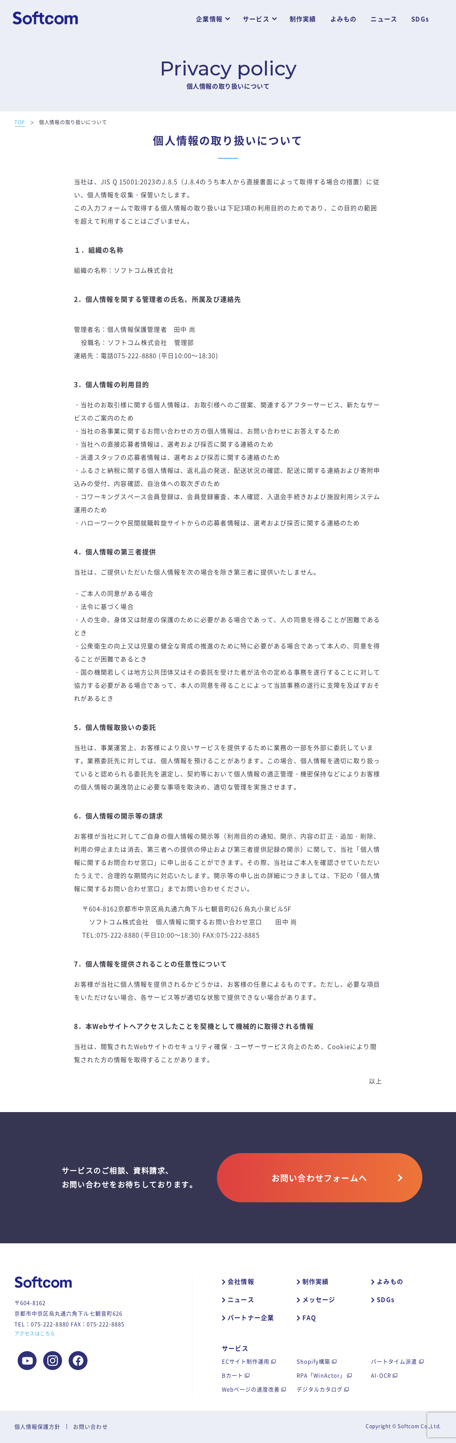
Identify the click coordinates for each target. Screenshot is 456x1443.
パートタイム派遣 (394, 1361)
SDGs (420, 19)
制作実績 (303, 19)
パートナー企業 (251, 1317)
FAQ (309, 1317)
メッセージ (319, 1299)
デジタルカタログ (320, 1389)
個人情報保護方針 (37, 1426)
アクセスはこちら (34, 1333)
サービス (256, 19)
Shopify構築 (313, 1361)
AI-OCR (381, 1375)
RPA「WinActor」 (321, 1375)
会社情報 (241, 1281)
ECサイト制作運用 (245, 1361)
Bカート (232, 1375)
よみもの (343, 19)
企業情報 (209, 19)
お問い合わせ (90, 1426)
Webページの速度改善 (251, 1389)
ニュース (384, 19)
